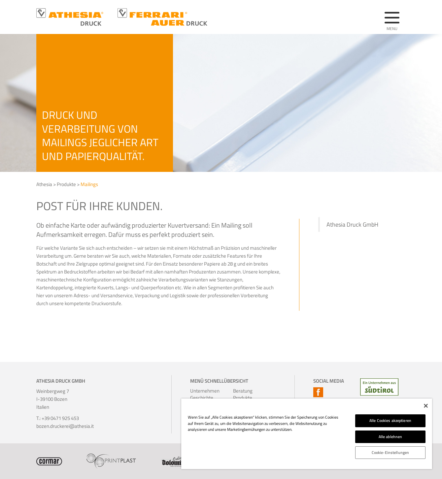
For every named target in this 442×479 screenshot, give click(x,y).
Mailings (89, 184)
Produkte (66, 184)
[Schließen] (426, 406)
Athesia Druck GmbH (352, 224)
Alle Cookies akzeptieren (390, 420)
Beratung (242, 390)
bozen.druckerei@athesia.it (65, 426)
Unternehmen (199, 390)
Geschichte (199, 397)
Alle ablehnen (390, 436)
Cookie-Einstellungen (390, 452)
